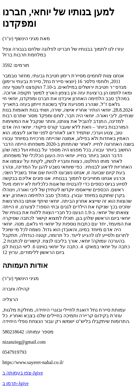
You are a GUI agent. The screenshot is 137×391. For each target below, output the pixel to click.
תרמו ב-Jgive (15, 383)
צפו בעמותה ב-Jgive (22, 372)
